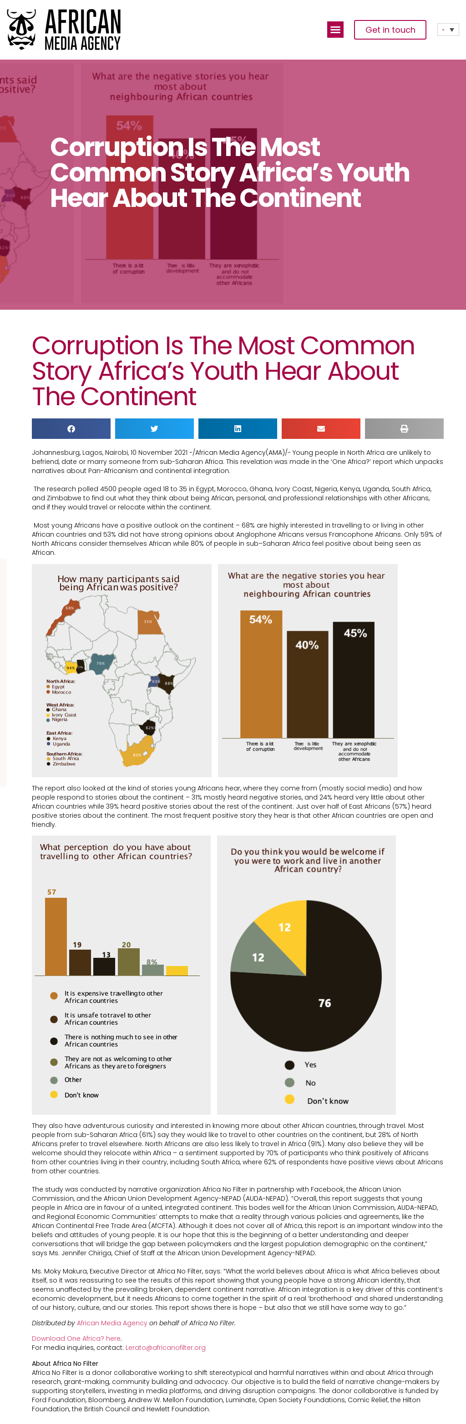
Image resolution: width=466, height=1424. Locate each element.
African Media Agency (111, 1323)
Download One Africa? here (76, 1338)
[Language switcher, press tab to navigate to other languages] (448, 29)
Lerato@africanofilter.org (166, 1347)
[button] (335, 29)
